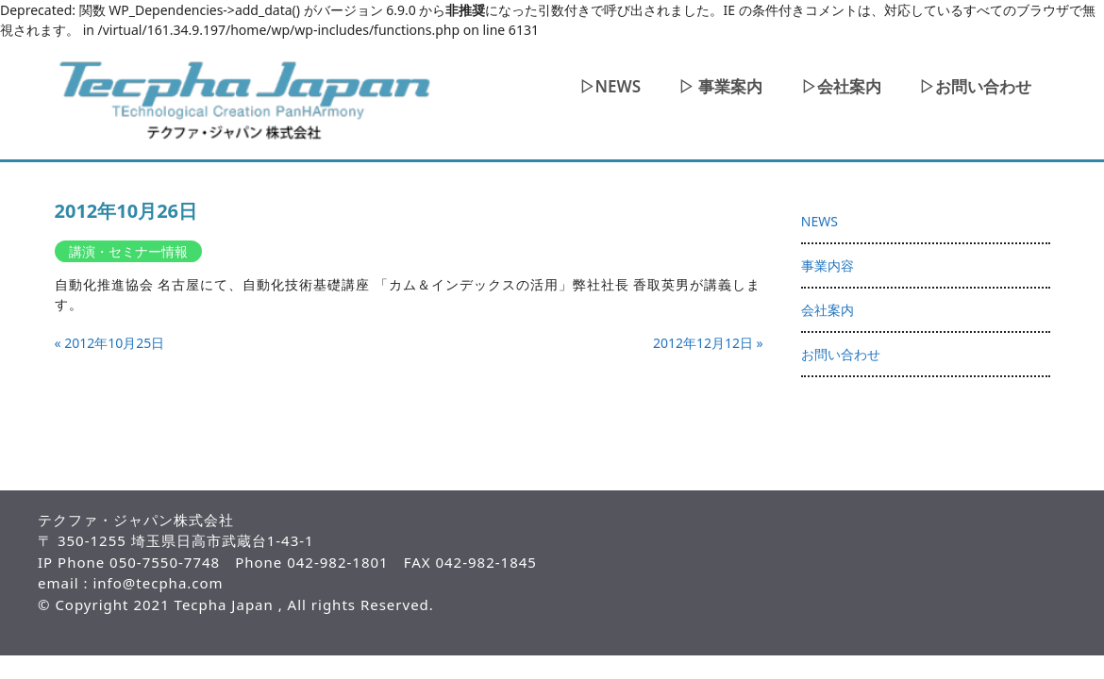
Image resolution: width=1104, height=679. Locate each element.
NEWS (819, 221)
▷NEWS (610, 86)
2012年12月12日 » (708, 343)
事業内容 (827, 265)
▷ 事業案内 (720, 86)
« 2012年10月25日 (110, 343)
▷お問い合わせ (975, 86)
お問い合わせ (840, 354)
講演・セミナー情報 (128, 251)
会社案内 (827, 310)
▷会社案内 (841, 86)
